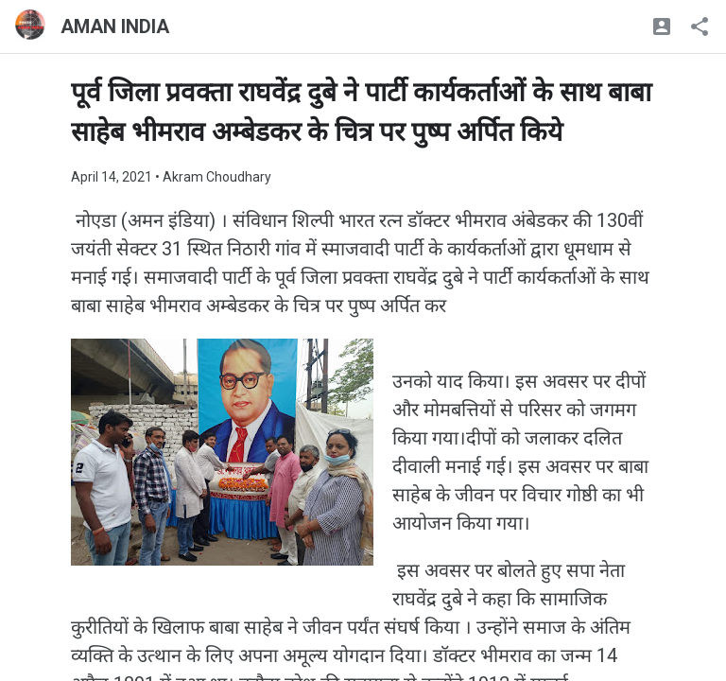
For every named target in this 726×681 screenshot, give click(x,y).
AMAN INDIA (114, 26)
